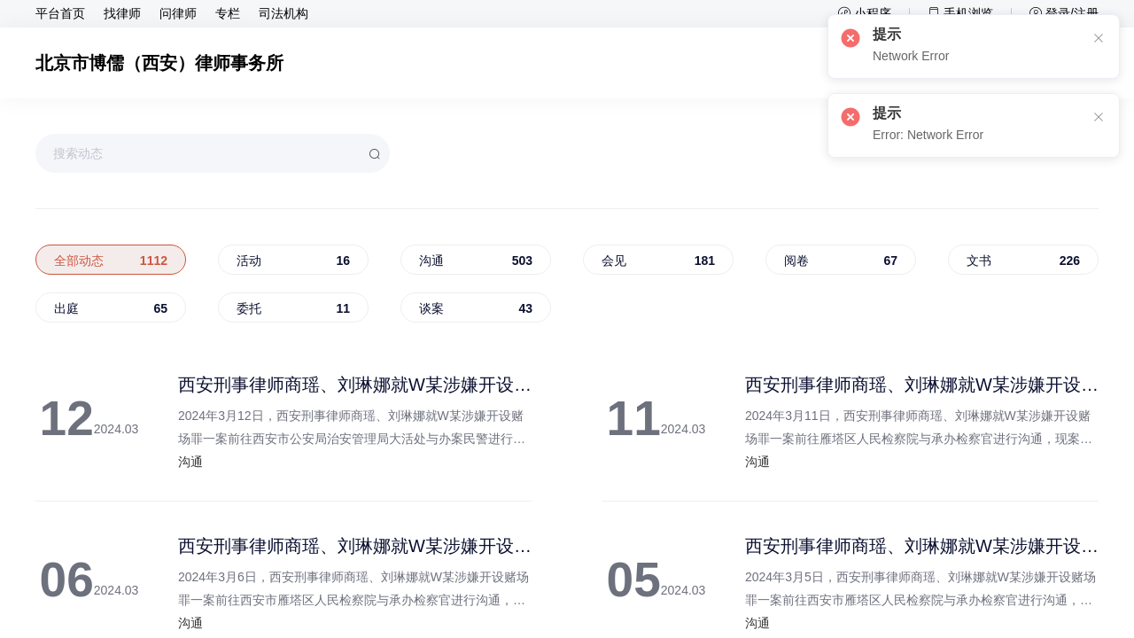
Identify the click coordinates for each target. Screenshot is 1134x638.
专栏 (227, 14)
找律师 (122, 14)
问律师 (178, 14)
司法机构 (283, 14)
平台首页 (60, 14)
